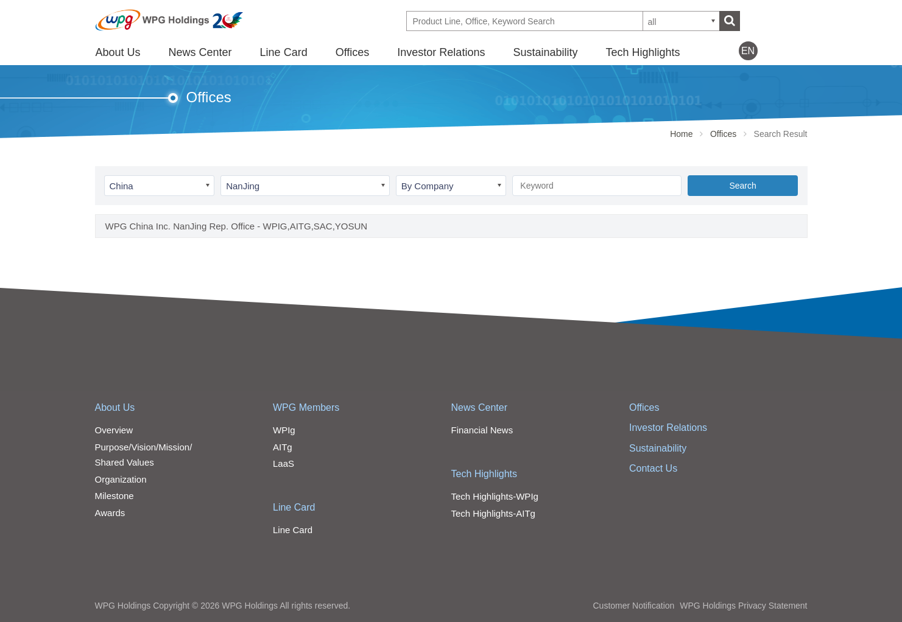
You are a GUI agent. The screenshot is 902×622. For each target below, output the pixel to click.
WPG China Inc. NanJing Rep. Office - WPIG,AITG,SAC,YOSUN (236, 226)
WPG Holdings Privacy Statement (743, 605)
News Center (200, 52)
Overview (114, 430)
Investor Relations (441, 52)
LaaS (283, 463)
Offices (353, 52)
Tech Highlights (642, 52)
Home (681, 134)
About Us (118, 52)
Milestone (114, 496)
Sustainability (545, 52)
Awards (110, 513)
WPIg (284, 430)
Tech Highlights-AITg (493, 513)
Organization (121, 479)
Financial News (482, 430)
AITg (282, 447)
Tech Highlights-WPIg (494, 496)
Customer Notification (633, 605)
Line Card (284, 52)
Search (742, 185)
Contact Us (653, 468)
